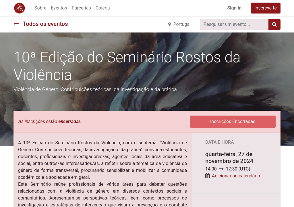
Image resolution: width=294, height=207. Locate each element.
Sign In (234, 8)
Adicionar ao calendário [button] (236, 176)
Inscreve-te (265, 8)
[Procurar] (274, 24)
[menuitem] (40, 8)
